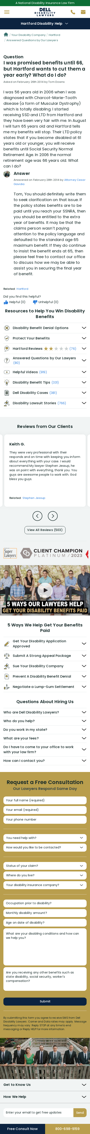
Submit (45, 1001)
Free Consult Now (22, 1128)
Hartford (54, 35)
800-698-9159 (67, 1128)
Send (80, 1113)
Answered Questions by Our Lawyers (32, 40)
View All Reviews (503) (45, 530)
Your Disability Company (28, 35)
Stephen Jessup (34, 498)
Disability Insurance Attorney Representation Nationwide (45, 12)
